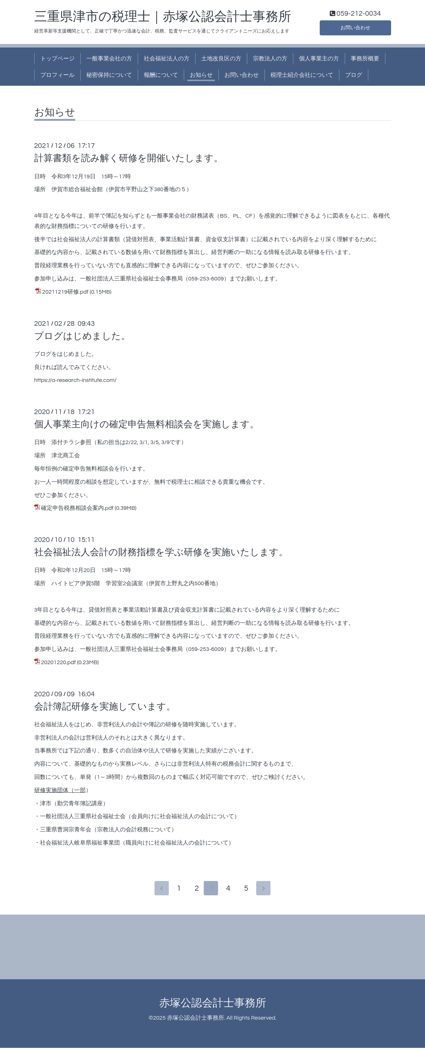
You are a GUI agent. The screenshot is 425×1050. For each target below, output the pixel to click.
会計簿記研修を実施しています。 (105, 708)
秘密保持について (109, 77)
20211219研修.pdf (65, 293)
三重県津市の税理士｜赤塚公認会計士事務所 (162, 18)
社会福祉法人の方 (166, 60)
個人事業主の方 (319, 60)
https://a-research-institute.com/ (75, 382)
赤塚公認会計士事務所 (212, 1004)
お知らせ (201, 77)
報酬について (161, 77)
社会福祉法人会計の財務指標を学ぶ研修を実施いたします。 (161, 554)
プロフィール (57, 77)
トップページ (57, 60)
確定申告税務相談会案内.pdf (77, 510)
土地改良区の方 (221, 60)
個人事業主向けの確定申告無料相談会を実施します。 (146, 426)
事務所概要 (365, 60)
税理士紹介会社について (301, 77)
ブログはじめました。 (82, 337)
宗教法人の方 (270, 60)
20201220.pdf (58, 664)
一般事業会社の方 (109, 60)
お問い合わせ (355, 28)
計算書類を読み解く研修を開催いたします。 (128, 160)
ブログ (353, 77)
